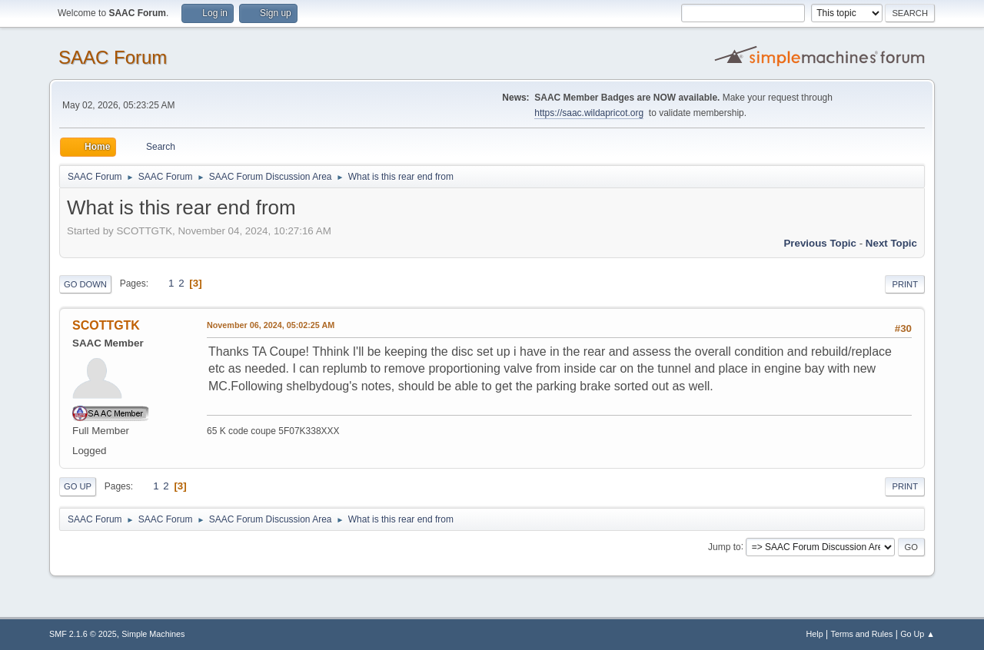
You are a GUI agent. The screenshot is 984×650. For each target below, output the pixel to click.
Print (905, 284)
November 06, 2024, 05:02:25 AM (270, 325)
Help (814, 633)
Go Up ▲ (917, 633)
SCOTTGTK (106, 325)
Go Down (85, 284)
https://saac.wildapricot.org (588, 113)
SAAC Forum (112, 57)
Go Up (77, 486)
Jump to (724, 546)
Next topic (891, 243)
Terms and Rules (862, 633)
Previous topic (819, 243)
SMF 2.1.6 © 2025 (83, 633)
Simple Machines (152, 633)
